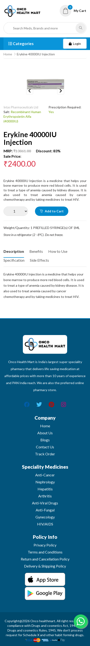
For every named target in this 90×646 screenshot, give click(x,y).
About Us (45, 433)
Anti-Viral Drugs (45, 503)
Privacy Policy (45, 545)
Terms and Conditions (45, 552)
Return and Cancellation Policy (45, 559)
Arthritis (45, 496)
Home (7, 54)
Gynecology (45, 517)
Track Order (45, 454)
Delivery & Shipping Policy (45, 566)
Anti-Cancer (45, 475)
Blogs (45, 440)
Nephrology (45, 482)
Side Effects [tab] (39, 260)
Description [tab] (13, 251)
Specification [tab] (13, 260)
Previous (29, 90)
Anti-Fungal (45, 510)
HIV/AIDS (45, 524)
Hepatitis (45, 489)
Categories (21, 43)
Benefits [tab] (36, 251)
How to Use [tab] (57, 251)
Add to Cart (52, 211)
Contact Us (45, 447)
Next (60, 90)
